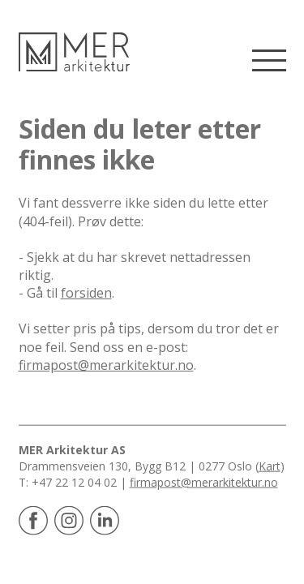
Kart (269, 466)
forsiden (86, 293)
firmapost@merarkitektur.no (106, 365)
